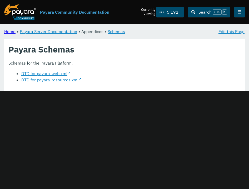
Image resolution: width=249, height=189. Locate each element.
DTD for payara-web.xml (44, 73)
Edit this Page (231, 31)
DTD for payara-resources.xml (49, 79)
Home (10, 31)
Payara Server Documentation (48, 31)
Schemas (116, 31)
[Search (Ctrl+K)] (209, 12)
